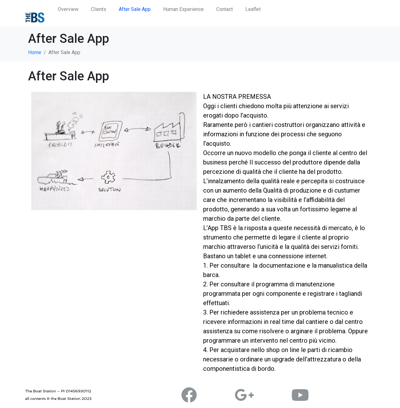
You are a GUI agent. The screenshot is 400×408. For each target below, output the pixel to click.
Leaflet (253, 9)
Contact (224, 9)
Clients (98, 9)
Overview (68, 9)
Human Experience (183, 9)
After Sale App (135, 9)
